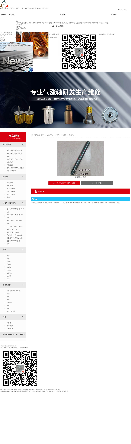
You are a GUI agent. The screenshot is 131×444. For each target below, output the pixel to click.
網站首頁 (4, 14)
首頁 (42, 135)
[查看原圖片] (78, 177)
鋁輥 (8, 255)
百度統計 (61, 391)
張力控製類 (7, 144)
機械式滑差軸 (11, 194)
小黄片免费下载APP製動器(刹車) (14, 155)
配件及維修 (7, 285)
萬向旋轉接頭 (11, 311)
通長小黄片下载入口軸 (13, 241)
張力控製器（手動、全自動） (15, 159)
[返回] (84, 177)
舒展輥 (9, 264)
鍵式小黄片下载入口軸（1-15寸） (15, 216)
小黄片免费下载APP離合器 (14, 150)
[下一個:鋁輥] (96, 183)
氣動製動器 (10, 162)
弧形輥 (9, 267)
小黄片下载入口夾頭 (13, 232)
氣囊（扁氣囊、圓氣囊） (14, 290)
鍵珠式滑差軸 (11, 188)
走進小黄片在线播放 (57, 26)
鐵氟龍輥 (9, 273)
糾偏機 (9, 323)
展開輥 (9, 270)
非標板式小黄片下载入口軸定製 (14, 334)
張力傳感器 (10, 326)
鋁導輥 (71, 135)
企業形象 (31, 389)
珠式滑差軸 (10, 185)
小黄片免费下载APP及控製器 (15, 168)
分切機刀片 (10, 328)
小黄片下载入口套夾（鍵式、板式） (15, 222)
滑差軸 (5, 177)
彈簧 (8, 308)
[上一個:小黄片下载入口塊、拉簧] (64, 183)
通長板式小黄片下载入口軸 (15, 238)
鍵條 (8, 293)
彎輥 (8, 279)
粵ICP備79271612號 (52, 391)
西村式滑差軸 (11, 191)
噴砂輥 (9, 276)
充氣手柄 (9, 302)
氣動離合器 (10, 165)
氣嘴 (8, 299)
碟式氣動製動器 (11, 171)
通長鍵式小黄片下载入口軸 (15, 235)
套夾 (8, 244)
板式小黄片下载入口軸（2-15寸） (15, 210)
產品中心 (62, 14)
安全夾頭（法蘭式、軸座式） (15, 226)
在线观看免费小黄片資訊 (22, 37)
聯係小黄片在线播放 (52, 37)
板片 (8, 296)
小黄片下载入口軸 (9, 203)
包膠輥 (9, 261)
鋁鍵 (8, 305)
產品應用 (113, 14)
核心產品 (11, 14)
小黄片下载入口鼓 (12, 229)
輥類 (4, 250)
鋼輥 (8, 258)
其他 (4, 317)
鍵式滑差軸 (10, 182)
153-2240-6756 (122, 10)
